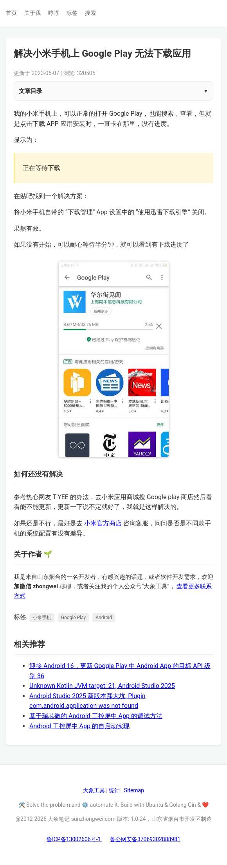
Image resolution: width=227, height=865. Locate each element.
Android (103, 617)
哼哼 (53, 13)
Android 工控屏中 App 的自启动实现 (79, 726)
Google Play (73, 617)
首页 (11, 13)
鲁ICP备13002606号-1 (74, 839)
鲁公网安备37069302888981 (145, 839)
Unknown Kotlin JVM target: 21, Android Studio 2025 (102, 685)
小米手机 (41, 617)
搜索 (90, 13)
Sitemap (134, 790)
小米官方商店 (103, 523)
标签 (72, 13)
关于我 (32, 13)
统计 (114, 790)
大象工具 (94, 790)
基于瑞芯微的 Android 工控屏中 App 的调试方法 (95, 716)
